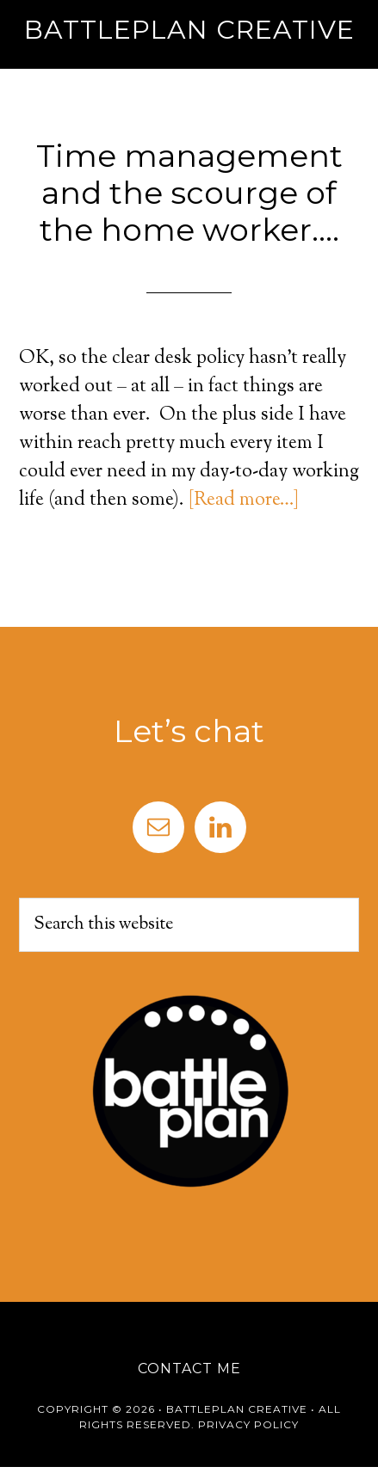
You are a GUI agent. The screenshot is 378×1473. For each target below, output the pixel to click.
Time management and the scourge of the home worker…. (189, 193)
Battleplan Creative (189, 30)
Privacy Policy (248, 1424)
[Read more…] (244, 500)
